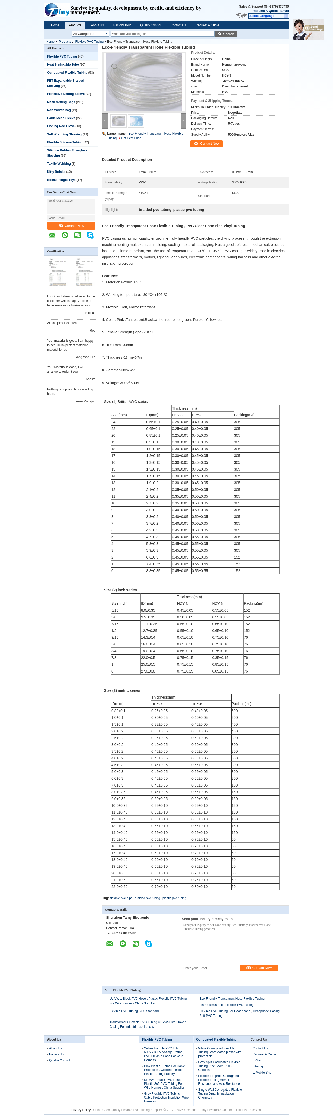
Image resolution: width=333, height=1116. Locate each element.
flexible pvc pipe (121, 898)
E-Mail (257, 1060)
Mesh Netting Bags (61, 102)
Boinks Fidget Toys (61, 180)
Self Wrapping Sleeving (64, 134)
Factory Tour (122, 25)
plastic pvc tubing (174, 898)
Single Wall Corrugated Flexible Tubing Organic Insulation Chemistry (220, 1093)
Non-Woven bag (59, 110)
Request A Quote (265, 11)
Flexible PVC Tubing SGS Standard (134, 1011)
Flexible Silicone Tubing (64, 142)
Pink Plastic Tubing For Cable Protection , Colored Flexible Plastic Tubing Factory (164, 1070)
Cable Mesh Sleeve (61, 118)
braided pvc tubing (147, 898)
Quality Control (150, 25)
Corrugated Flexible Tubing (67, 72)
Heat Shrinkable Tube (63, 64)
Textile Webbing (59, 164)
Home (55, 25)
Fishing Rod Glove (61, 126)
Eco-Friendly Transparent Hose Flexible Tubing (232, 998)
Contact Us (178, 25)
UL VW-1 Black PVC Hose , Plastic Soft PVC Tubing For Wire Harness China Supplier (164, 1083)
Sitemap (258, 1066)
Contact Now (71, 226)
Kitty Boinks (56, 172)
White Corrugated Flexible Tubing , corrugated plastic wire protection (219, 1052)
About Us (97, 25)
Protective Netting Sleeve (66, 94)
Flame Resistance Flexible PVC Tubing (227, 1005)
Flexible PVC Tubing (89, 41)
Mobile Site (262, 1072)
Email (284, 11)
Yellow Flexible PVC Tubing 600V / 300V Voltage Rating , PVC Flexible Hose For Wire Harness (164, 1054)
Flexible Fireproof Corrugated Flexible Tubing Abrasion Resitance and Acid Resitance (219, 1080)
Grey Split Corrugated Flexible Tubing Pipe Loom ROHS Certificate (219, 1066)
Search (228, 34)
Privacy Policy (81, 1110)
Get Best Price (131, 138)
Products (75, 25)
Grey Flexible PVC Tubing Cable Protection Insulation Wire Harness (166, 1097)
